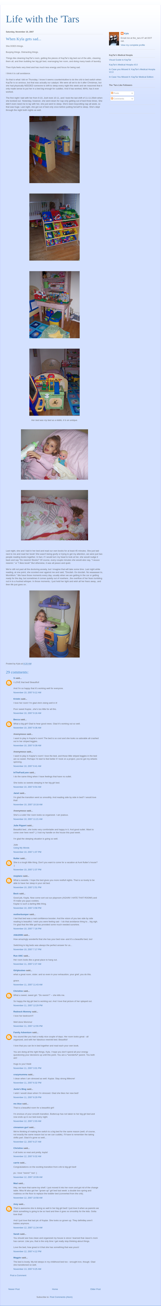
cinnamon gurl (21, 1127)
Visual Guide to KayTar (120, 60)
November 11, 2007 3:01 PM (27, 1068)
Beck (16, 893)
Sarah (16, 1234)
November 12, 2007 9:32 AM (27, 1156)
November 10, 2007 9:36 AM (27, 727)
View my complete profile (133, 45)
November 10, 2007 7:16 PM (27, 928)
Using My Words (21, 848)
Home (55, 1289)
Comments (117, 98)
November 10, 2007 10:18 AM (27, 804)
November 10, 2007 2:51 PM (27, 887)
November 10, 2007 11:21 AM (27, 819)
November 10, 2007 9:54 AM (27, 787)
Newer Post (14, 1289)
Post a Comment (18, 1275)
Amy (15, 1204)
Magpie (17, 1257)
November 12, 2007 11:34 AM (27, 1227)
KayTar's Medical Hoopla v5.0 (123, 64)
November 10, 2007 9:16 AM (27, 713)
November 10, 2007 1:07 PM (27, 852)
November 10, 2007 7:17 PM (27, 949)
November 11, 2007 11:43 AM (27, 984)
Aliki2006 (18, 935)
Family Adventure (22, 1032)
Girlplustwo (19, 970)
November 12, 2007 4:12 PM (27, 1251)
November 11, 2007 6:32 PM (27, 1082)
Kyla (126, 33)
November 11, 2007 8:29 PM (27, 1097)
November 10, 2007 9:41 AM (27, 766)
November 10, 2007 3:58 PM (27, 908)
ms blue (17, 1103)
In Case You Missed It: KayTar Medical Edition (131, 77)
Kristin (16, 699)
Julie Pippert (19, 825)
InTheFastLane (21, 772)
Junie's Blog (19, 1089)
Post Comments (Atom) (61, 1297)
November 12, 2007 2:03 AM (27, 1121)
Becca (16, 719)
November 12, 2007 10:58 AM (27, 1197)
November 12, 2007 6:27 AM (27, 1141)
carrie (16, 1162)
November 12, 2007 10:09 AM (27, 1177)
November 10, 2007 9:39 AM (27, 745)
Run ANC (18, 956)
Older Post (95, 1289)
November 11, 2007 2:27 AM (27, 964)
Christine (18, 991)
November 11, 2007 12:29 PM (27, 1005)
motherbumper (21, 914)
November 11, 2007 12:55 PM (27, 1026)
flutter (16, 858)
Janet (16, 793)
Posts (115, 93)
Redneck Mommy (22, 1011)
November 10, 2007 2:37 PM (27, 869)
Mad (15, 1183)
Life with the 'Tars (42, 18)
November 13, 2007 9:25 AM (27, 1269)
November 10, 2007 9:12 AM (27, 692)
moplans (17, 876)
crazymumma (20, 1074)
